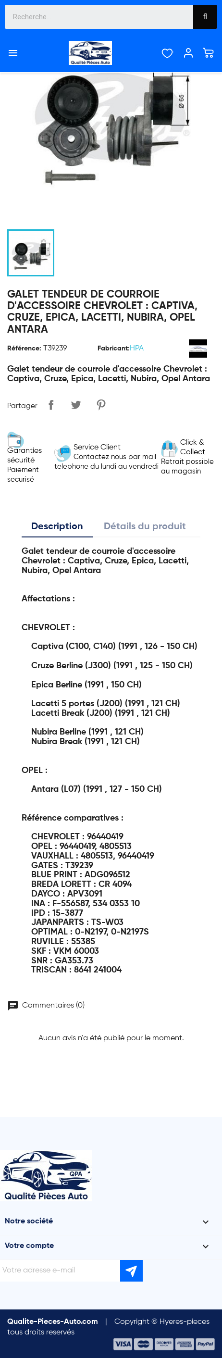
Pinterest (101, 404)
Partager (51, 404)
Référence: (24, 348)
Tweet (76, 404)
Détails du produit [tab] (145, 527)
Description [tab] (57, 527)
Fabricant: (114, 348)
